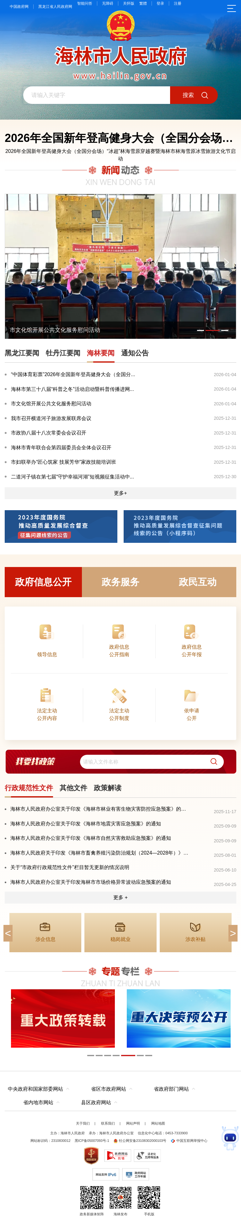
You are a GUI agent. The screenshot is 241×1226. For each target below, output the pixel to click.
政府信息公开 (43, 582)
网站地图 (158, 1123)
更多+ (120, 493)
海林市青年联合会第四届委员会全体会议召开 (61, 447)
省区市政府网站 (108, 1089)
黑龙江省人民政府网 (55, 6)
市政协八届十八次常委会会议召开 (48, 432)
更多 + (120, 897)
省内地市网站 (38, 1102)
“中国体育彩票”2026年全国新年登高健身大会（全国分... (73, 374)
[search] (152, 762)
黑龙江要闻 (22, 353)
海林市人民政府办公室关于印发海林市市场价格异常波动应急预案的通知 (90, 882)
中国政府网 (19, 6)
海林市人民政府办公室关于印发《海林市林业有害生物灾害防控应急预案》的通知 (100, 809)
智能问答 (84, 3)
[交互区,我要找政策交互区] (120, 761)
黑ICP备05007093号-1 (92, 1140)
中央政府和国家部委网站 (35, 1089)
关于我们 (83, 1123)
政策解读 (107, 788)
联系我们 (108, 1123)
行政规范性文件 (29, 788)
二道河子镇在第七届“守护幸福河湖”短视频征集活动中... (72, 476)
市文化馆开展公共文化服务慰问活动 (51, 403)
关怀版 (128, 3)
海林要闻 (101, 353)
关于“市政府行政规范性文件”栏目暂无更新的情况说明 (69, 867)
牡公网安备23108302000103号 (140, 1140)
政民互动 (198, 582)
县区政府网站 (96, 1102)
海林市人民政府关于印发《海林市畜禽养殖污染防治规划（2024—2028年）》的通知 (100, 853)
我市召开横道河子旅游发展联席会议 (51, 418)
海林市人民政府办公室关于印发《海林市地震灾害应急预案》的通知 (85, 823)
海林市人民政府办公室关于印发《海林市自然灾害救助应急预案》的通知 (90, 838)
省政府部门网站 (171, 1089)
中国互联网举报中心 (189, 1140)
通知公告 (135, 353)
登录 (160, 3)
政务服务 (120, 582)
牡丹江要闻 (63, 353)
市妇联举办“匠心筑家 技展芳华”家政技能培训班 (63, 462)
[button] (211, 762)
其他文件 (73, 788)
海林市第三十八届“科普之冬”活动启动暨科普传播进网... (72, 389)
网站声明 (133, 1123)
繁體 (143, 3)
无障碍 (107, 3)
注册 (177, 3)
